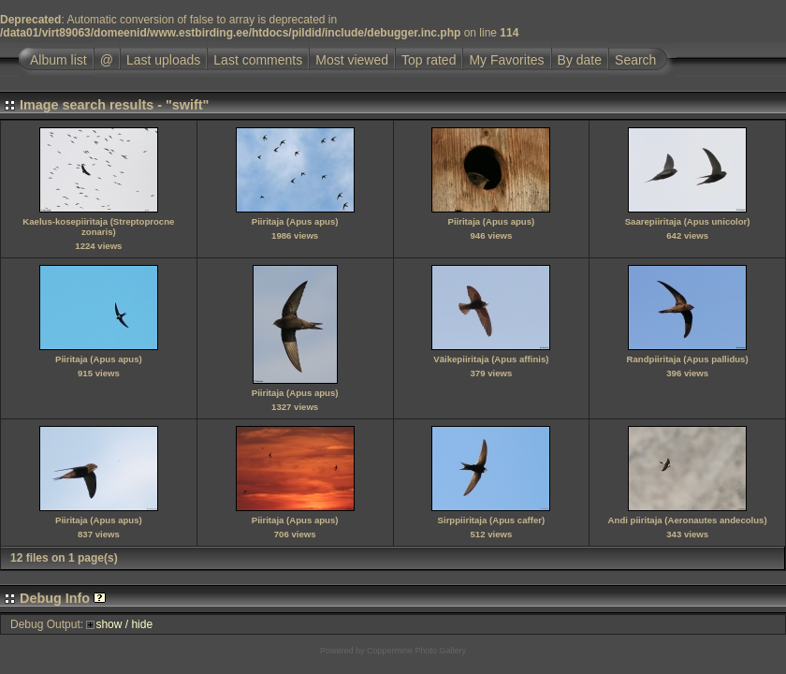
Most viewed (351, 59)
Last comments (257, 59)
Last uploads (163, 59)
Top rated (428, 59)
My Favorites (506, 59)
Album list (58, 59)
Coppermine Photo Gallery (416, 650)
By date (580, 59)
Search (635, 59)
